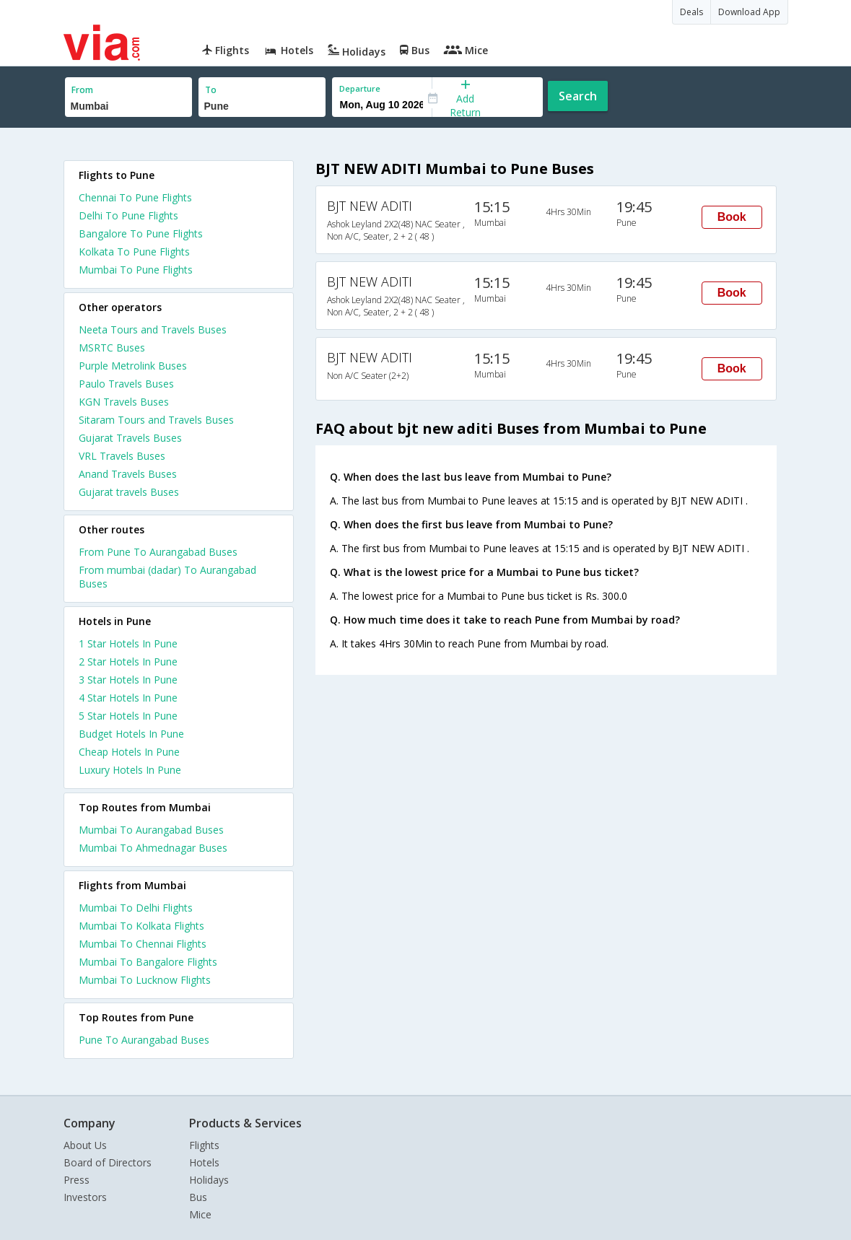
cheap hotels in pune (129, 752)
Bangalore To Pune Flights (141, 233)
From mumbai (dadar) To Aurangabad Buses (167, 576)
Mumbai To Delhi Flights (136, 907)
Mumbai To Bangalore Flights (148, 962)
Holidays (209, 1180)
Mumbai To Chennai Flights (142, 944)
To (211, 90)
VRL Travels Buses (122, 456)
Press (77, 1180)
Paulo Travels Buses (126, 383)
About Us (85, 1145)
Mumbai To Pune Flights (136, 269)
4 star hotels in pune (128, 697)
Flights (204, 1145)
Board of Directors (108, 1162)
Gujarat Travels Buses (130, 438)
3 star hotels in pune (128, 679)
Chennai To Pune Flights (135, 197)
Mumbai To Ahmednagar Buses (153, 848)
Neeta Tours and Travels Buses (153, 329)
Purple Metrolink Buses (133, 365)
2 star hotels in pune (128, 661)
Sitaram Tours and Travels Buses (156, 420)
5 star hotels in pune (128, 715)
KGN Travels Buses (124, 402)
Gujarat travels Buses (129, 492)
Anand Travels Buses (128, 474)
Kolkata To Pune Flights (134, 251)
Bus (198, 1197)
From (82, 90)
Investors (85, 1197)
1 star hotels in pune (128, 643)
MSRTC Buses (112, 347)
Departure (359, 88)
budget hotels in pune (131, 734)
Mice (200, 1214)
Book (731, 217)
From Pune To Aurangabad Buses (158, 552)
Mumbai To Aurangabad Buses (151, 830)
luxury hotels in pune (130, 770)
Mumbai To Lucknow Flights (145, 980)
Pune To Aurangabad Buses (144, 1040)
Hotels (204, 1162)
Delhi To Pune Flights (128, 215)
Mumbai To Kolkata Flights (141, 926)
